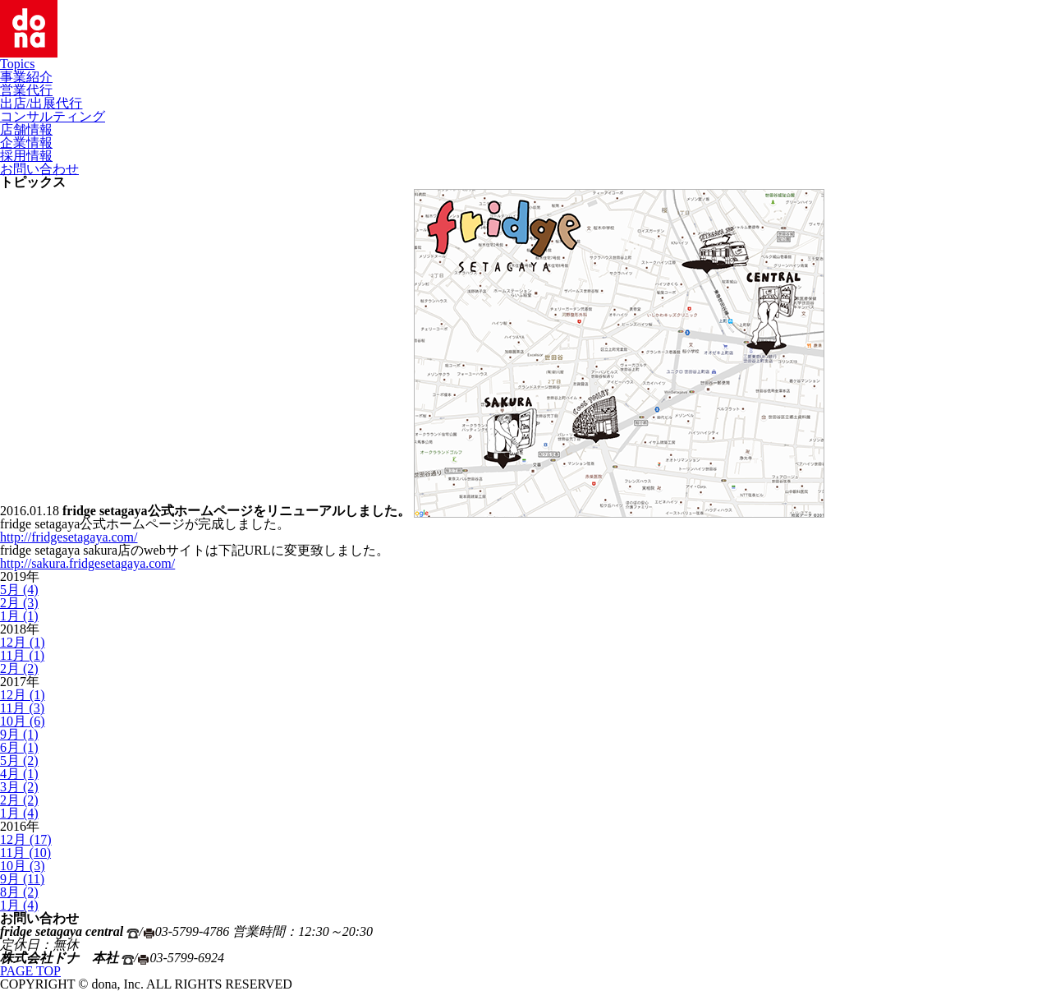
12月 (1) (22, 642)
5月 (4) (19, 590)
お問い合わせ (39, 169)
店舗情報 (26, 129)
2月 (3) (19, 603)
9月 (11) (22, 879)
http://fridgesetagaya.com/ (69, 537)
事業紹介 (26, 77)
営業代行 (26, 90)
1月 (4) (19, 813)
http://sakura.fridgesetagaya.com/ (87, 563)
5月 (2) (19, 760)
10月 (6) (22, 721)
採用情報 (26, 156)
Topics (17, 64)
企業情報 (26, 143)
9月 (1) (19, 734)
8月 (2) (19, 892)
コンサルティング (52, 116)
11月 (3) (22, 708)
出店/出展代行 (41, 103)
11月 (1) (22, 655)
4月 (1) (19, 774)
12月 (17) (26, 839)
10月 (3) (22, 866)
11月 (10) (25, 853)
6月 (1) (19, 747)
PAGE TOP (30, 971)
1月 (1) (19, 616)
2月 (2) (19, 668)
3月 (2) (19, 787)
